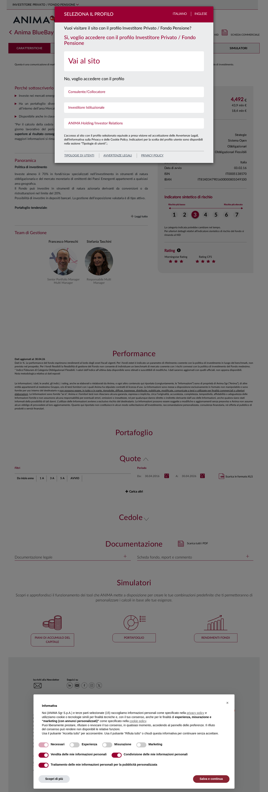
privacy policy (152, 155)
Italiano (180, 13)
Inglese (201, 13)
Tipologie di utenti (79, 155)
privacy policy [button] (195, 713)
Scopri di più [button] (54, 778)
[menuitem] (134, 61)
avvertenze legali (117, 155)
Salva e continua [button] (211, 778)
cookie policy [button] (138, 721)
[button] (227, 702)
